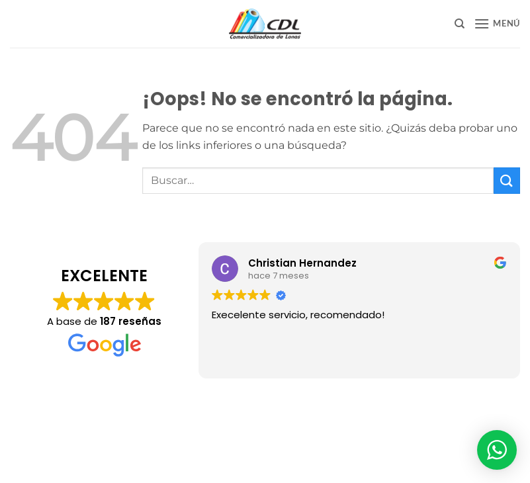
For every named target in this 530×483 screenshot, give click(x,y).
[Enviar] (507, 180)
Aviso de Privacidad (265, 402)
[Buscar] (459, 23)
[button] (497, 23)
